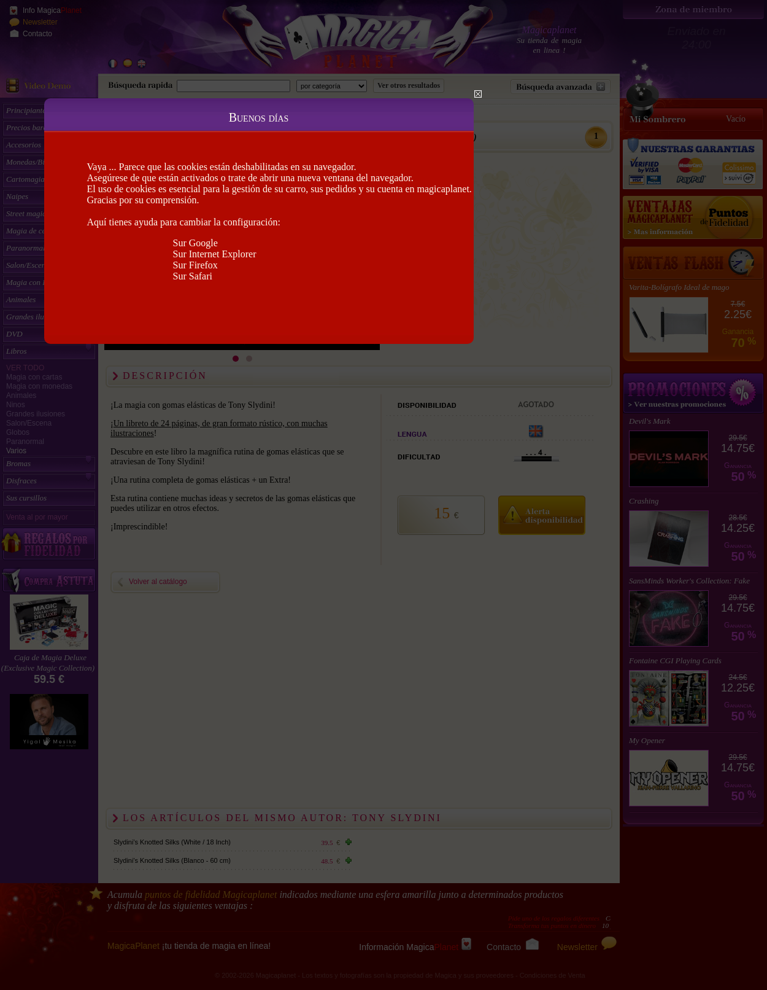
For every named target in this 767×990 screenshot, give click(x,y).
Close (478, 94)
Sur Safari (192, 276)
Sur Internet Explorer (214, 254)
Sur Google (195, 243)
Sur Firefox (195, 265)
